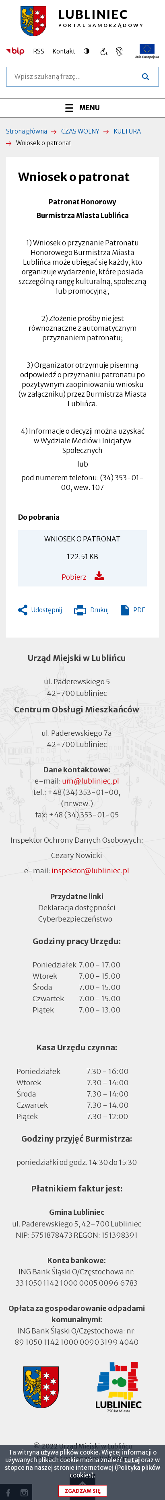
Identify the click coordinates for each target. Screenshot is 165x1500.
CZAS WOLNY (80, 131)
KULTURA (127, 131)
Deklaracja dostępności (77, 907)
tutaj (132, 1465)
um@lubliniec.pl (90, 781)
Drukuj (91, 611)
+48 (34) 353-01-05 (84, 814)
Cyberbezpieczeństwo (75, 919)
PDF (139, 610)
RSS (38, 51)
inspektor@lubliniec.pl (90, 870)
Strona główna (26, 131)
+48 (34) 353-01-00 (82, 792)
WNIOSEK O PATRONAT (82, 539)
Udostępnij (46, 610)
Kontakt (63, 51)
